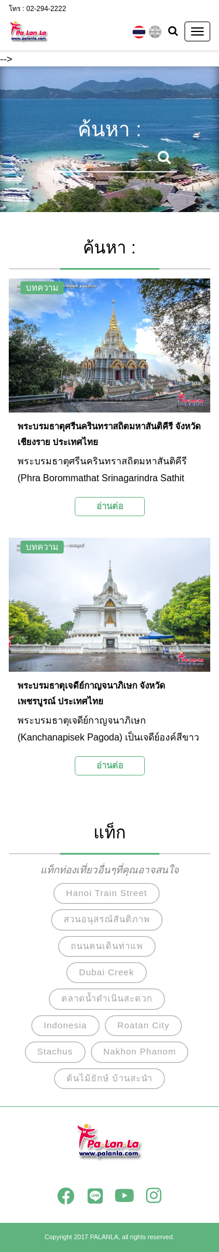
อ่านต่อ (109, 506)
